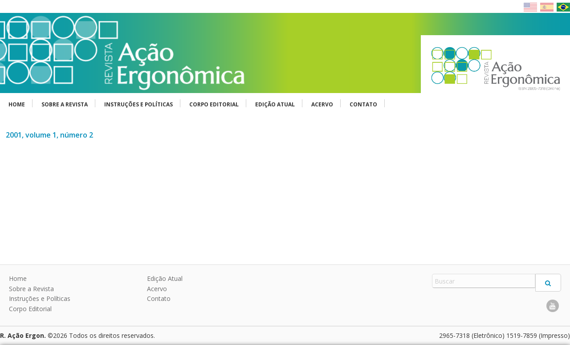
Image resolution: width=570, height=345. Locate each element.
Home (16, 104)
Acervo (322, 104)
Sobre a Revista (64, 104)
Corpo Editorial (214, 104)
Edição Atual (275, 104)
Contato (363, 104)
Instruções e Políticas (138, 104)
